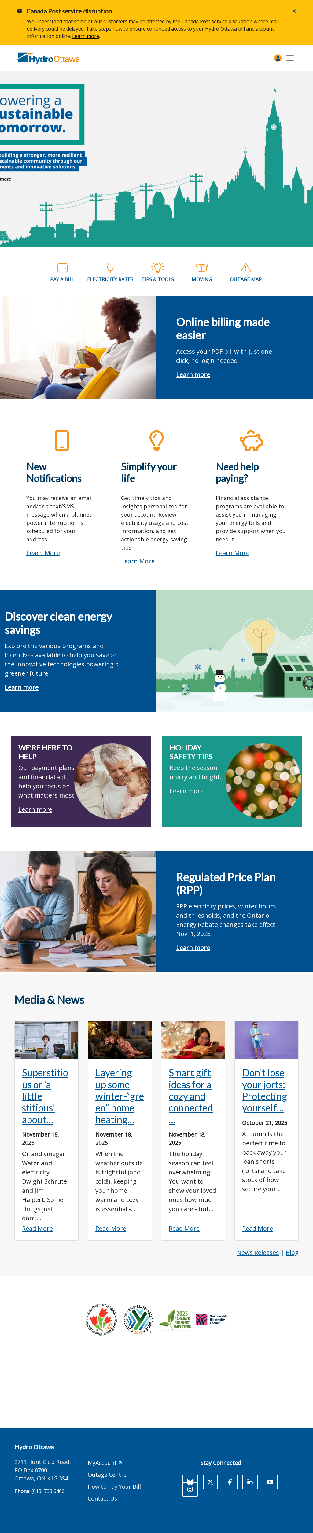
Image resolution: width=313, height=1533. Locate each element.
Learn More (43, 553)
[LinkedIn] (250, 1482)
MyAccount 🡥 (105, 1462)
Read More (37, 1228)
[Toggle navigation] (290, 58)
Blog (292, 1252)
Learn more (85, 36)
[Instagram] (190, 1489)
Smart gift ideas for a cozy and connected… (191, 1096)
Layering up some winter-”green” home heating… (119, 1096)
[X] (210, 1482)
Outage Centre (107, 1474)
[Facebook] (230, 1482)
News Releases (258, 1252)
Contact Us (102, 1498)
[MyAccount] (278, 58)
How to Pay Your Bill (114, 1486)
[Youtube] (270, 1482)
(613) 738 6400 (47, 1491)
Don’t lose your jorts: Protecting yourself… (264, 1090)
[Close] (294, 11)
